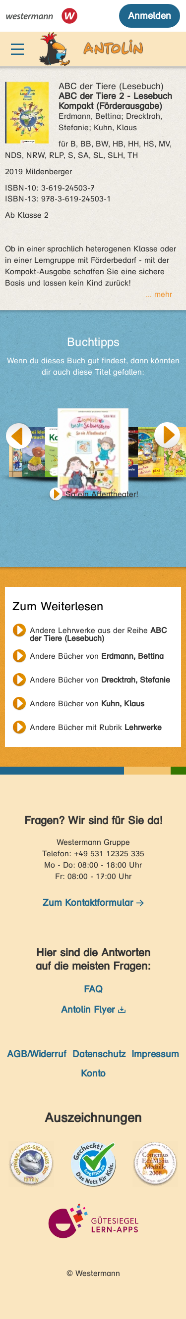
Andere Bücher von (97, 656)
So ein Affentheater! (101, 494)
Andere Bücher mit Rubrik (96, 727)
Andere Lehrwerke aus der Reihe (98, 631)
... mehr (159, 294)
